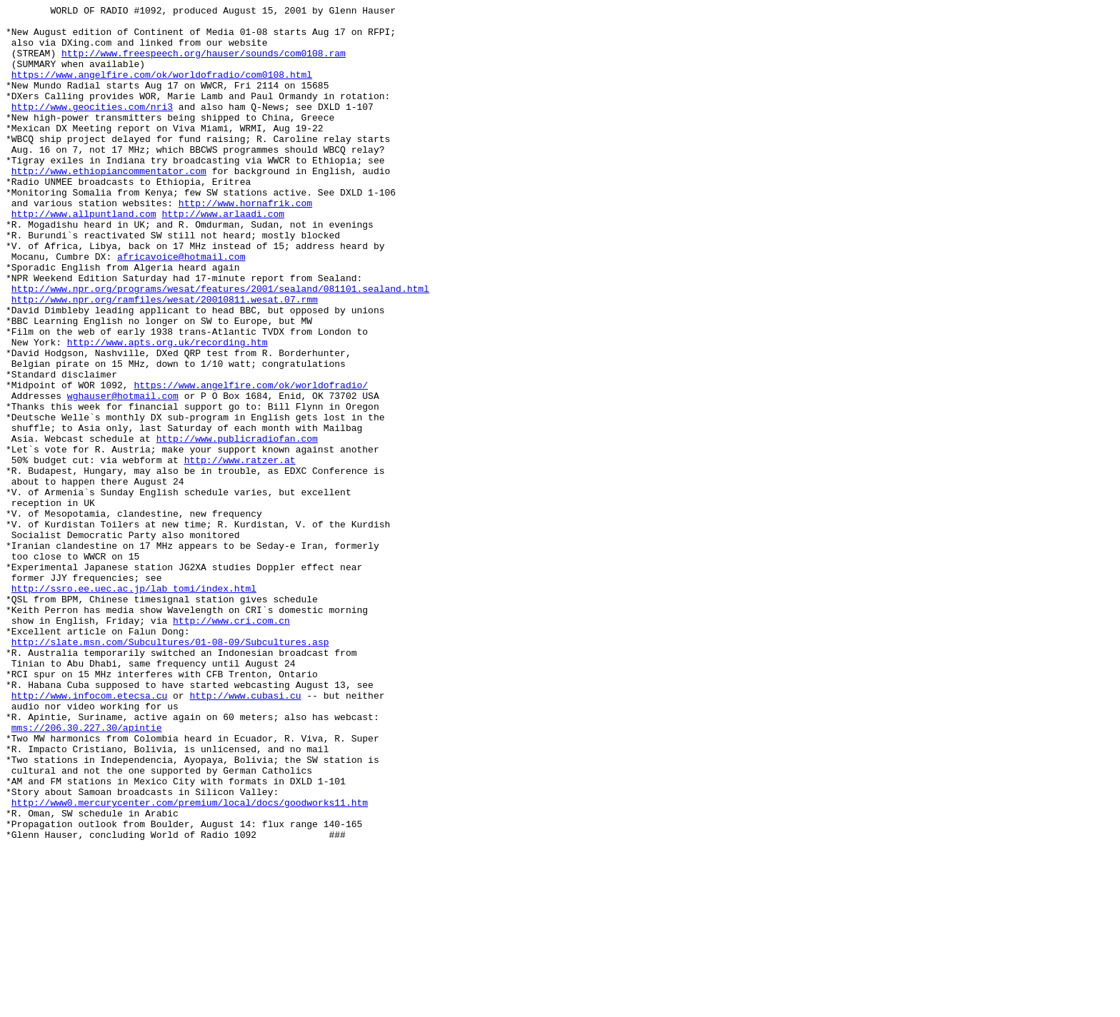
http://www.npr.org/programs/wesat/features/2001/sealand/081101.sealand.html (220, 346)
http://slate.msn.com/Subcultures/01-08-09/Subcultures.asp (170, 770)
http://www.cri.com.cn (231, 744)
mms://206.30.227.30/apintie (86, 872)
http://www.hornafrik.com (245, 243)
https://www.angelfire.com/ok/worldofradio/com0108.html (161, 89)
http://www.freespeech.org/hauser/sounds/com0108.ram (203, 63)
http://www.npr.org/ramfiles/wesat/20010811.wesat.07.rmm (164, 359)
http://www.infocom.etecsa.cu (89, 834)
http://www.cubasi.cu (245, 834)
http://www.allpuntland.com (83, 256)
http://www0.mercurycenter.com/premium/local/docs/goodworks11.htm (189, 962)
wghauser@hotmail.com (123, 474)
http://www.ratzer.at (240, 551)
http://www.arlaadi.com (222, 256)
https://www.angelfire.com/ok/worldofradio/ (251, 461)
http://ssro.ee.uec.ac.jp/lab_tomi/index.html (133, 705)
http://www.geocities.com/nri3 (92, 127)
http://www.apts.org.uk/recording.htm (167, 410)
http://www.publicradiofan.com (237, 526)
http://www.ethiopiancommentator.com (108, 204)
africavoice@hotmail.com (181, 307)
